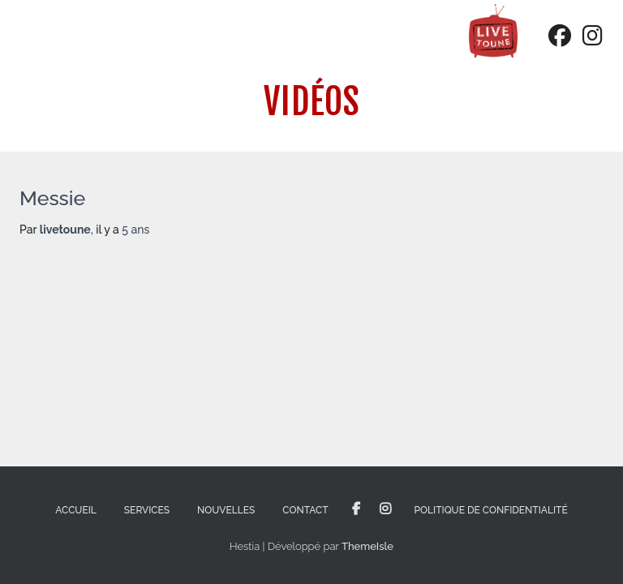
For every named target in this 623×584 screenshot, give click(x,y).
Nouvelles (226, 510)
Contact (305, 510)
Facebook (356, 509)
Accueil (76, 510)
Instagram (385, 509)
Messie (52, 198)
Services (147, 510)
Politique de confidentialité (491, 510)
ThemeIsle (367, 546)
